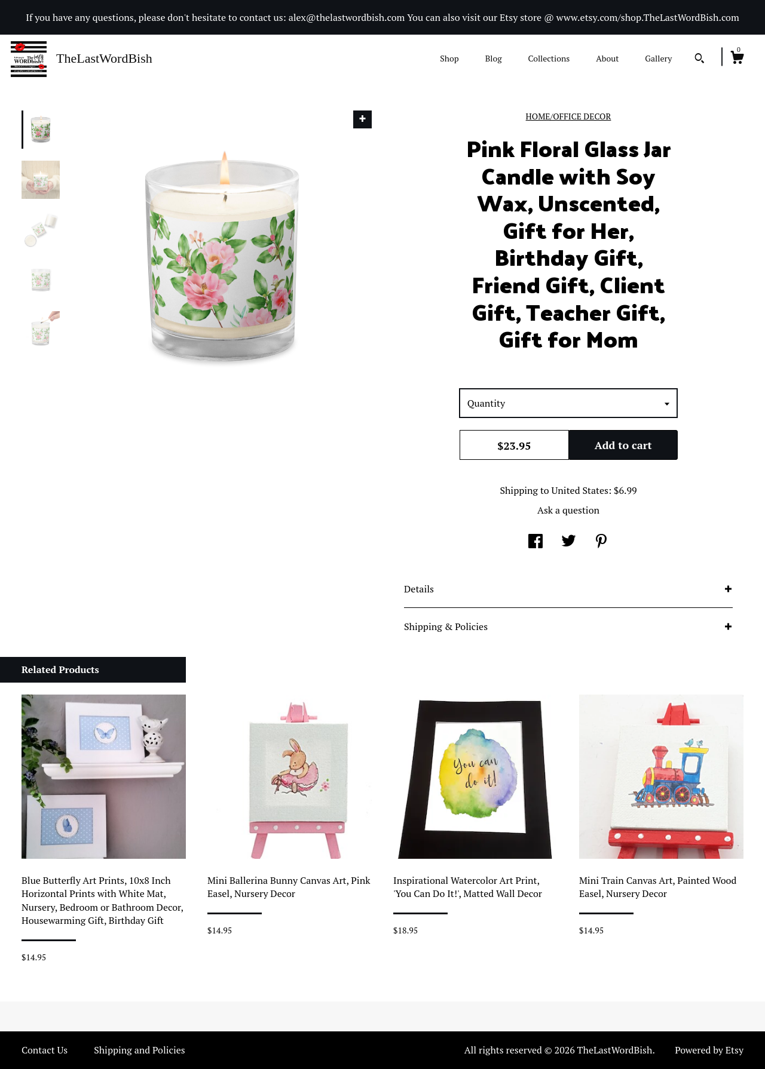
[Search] (699, 59)
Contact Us (45, 1049)
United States (580, 490)
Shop (449, 58)
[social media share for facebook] (535, 542)
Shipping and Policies (139, 1049)
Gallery (658, 58)
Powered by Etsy (709, 1049)
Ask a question (568, 510)
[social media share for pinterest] (601, 542)
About (607, 58)
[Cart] (736, 59)
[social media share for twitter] (569, 542)
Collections (549, 58)
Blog (493, 58)
